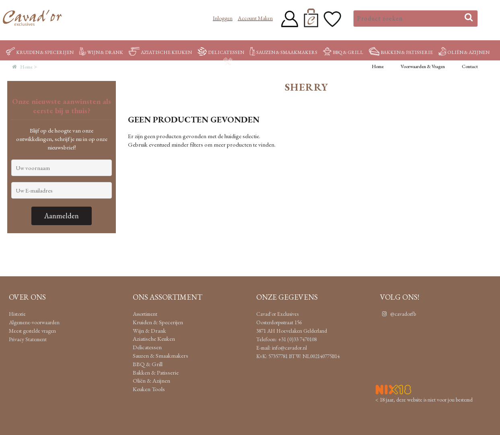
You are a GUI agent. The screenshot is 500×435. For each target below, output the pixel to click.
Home (378, 66)
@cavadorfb (398, 313)
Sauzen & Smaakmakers (283, 52)
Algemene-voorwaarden (34, 322)
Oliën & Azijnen (464, 52)
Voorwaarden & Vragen (423, 66)
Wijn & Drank (101, 52)
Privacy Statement (28, 339)
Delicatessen (221, 52)
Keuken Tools (248, 62)
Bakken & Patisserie (401, 52)
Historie (17, 313)
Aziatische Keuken (160, 52)
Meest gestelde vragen (32, 330)
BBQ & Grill (343, 52)
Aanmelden (61, 215)
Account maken (255, 18)
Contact (470, 66)
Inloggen (223, 18)
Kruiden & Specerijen (40, 52)
